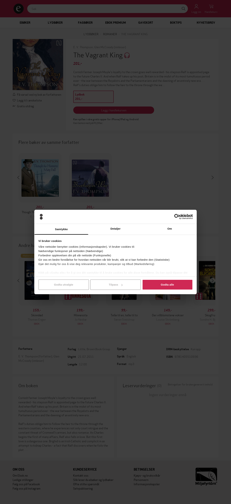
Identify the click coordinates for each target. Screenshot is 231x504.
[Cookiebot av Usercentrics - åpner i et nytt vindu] (177, 217)
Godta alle (167, 284)
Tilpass (116, 284)
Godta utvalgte (63, 284)
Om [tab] (169, 228)
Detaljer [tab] (115, 228)
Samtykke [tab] (61, 229)
